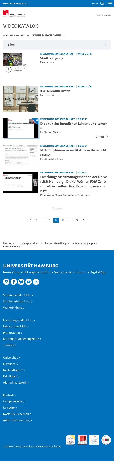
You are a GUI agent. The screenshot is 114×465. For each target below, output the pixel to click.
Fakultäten (10, 376)
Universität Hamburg (15, 3)
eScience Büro (84, 194)
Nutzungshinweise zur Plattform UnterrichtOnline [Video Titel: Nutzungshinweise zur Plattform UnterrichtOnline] (73, 152)
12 (57, 221)
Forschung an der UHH (17, 320)
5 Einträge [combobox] (57, 208)
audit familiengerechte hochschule (70, 440)
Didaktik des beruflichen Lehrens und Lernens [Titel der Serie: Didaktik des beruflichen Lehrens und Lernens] (74, 126)
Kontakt (8, 395)
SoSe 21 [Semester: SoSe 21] (82, 119)
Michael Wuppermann (65, 194)
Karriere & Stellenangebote (21, 339)
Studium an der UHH (16, 295)
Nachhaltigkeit (12, 370)
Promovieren (11, 333)
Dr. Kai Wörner (47, 194)
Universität (10, 358)
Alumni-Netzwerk (14, 383)
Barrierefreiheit (10, 246)
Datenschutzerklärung (55, 243)
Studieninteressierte (16, 301)
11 (50, 221)
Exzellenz (9, 364)
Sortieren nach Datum (46, 35)
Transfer (8, 345)
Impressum (8, 243)
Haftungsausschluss (29, 243)
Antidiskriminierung (16, 420)
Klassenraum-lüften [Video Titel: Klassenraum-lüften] (55, 91)
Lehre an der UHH (14, 326)
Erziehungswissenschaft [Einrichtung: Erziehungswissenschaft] (57, 54)
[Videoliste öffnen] (102, 136)
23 (78, 221)
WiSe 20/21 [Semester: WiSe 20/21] (85, 54)
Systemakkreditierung (106, 437)
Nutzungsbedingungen (83, 243)
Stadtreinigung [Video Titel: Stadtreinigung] (51, 58)
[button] (93, 4)
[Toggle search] (102, 3)
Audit (81, 437)
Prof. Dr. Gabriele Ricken (51, 159)
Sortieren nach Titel (16, 35)
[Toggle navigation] (110, 3)
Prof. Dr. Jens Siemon (50, 132)
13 (64, 221)
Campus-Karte (12, 401)
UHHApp (9, 408)
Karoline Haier (47, 62)
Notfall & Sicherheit (16, 414)
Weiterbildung (12, 308)
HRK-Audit (92, 438)
